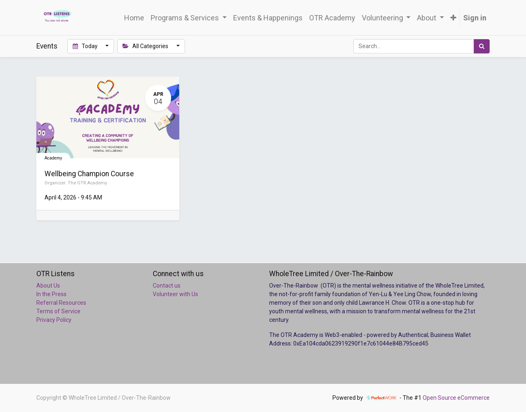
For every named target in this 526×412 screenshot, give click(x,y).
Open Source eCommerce (456, 397)
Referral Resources (61, 302)
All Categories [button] (146, 46)
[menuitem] (134, 18)
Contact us (167, 285)
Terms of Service (58, 311)
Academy (53, 158)
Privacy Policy (53, 320)
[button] (453, 18)
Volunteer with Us (175, 294)
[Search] (482, 46)
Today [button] (86, 46)
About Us (48, 285)
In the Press (51, 294)
